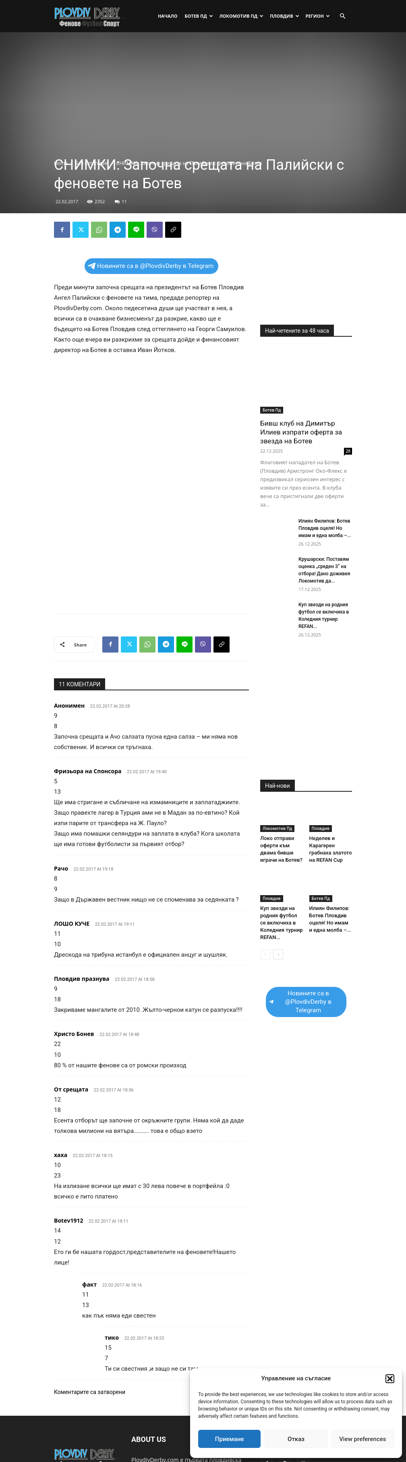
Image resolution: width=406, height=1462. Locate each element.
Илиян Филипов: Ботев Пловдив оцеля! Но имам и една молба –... (324, 528)
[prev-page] (265, 954)
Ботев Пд (198, 16)
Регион (318, 16)
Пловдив (284, 16)
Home (61, 163)
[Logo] (90, 16)
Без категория (91, 163)
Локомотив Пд (242, 16)
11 (121, 201)
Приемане (229, 1439)
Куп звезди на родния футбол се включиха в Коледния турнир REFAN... (281, 922)
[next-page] (278, 954)
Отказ (296, 1439)
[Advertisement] (203, 99)
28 (348, 451)
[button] (390, 1379)
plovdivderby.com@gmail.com (170, 1442)
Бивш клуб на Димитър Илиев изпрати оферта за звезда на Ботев (301, 432)
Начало (168, 16)
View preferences (362, 1439)
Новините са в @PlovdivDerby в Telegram (151, 266)
